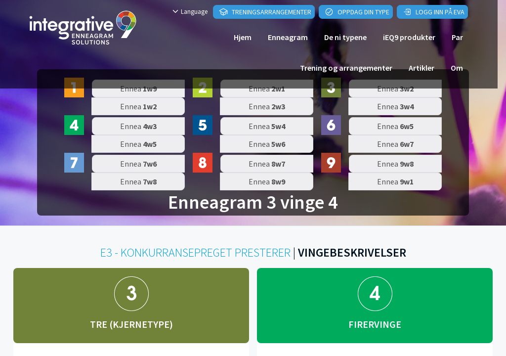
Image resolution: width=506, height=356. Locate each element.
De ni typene (345, 37)
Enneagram (288, 37)
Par (457, 37)
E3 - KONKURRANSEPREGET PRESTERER (195, 252)
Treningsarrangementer (265, 11)
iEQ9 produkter (409, 37)
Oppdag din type (357, 11)
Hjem (243, 37)
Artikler (421, 68)
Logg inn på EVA (433, 11)
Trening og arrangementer (346, 68)
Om (457, 68)
